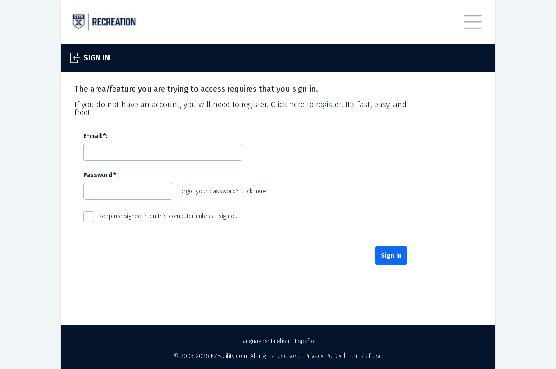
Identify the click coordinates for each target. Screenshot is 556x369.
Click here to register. (307, 105)
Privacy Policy (323, 356)
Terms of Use (364, 356)
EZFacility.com (229, 356)
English (280, 341)
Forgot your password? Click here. (222, 191)
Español (305, 341)
